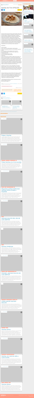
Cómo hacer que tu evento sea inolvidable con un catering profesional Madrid (28, 50)
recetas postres (3, 160)
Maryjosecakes (4, 118)
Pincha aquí (10, 86)
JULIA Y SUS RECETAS (5, 200)
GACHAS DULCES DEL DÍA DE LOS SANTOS (11, 219)
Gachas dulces (6, 329)
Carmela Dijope (26, 34)
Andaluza (3, 382)
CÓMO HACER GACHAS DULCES (9, 301)
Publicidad (32, 395)
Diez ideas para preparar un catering (28, 11)
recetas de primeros (4, 354)
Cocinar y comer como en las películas (28, 40)
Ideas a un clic (26, 43)
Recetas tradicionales (14, 111)
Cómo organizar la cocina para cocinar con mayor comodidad (28, 31)
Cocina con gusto (26, 14)
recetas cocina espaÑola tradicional (10, 354)
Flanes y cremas (6, 382)
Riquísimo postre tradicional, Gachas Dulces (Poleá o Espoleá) (11, 190)
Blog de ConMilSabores (6, 4)
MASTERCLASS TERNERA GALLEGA (6, 106)
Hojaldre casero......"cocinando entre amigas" (28, 21)
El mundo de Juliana (27, 24)
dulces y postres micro (12, 160)
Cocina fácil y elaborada (5, 366)
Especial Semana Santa (5, 111)
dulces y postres (7, 160)
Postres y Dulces (10, 111)
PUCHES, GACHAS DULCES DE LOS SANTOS (11, 273)
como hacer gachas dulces (9, 299)
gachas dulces (3, 271)
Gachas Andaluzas (7, 246)
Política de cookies (31, 396)
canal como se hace (4, 299)
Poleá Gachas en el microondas (11, 162)
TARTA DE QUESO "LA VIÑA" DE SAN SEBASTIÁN (16, 107)
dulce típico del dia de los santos (11, 271)
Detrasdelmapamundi (5, 338)
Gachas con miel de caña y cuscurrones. (10, 356)
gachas (9, 382)
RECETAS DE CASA (26, 5)
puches (6, 271)
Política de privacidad (21, 395)
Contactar (29, 395)
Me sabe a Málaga (5, 311)
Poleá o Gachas (6, 135)
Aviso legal (25, 395)
